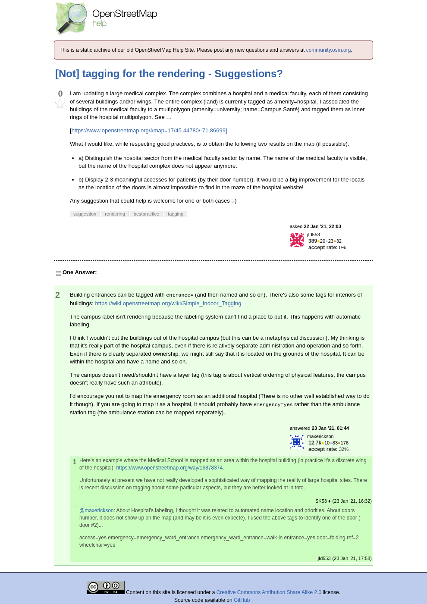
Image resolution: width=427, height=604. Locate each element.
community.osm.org (328, 50)
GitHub (242, 600)
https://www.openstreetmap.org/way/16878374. (170, 468)
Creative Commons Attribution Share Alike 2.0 (269, 592)
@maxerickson (96, 510)
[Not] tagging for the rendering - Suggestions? (169, 73)
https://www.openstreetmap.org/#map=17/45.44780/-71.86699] (149, 130)
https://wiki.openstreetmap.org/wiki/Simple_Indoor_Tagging (168, 303)
